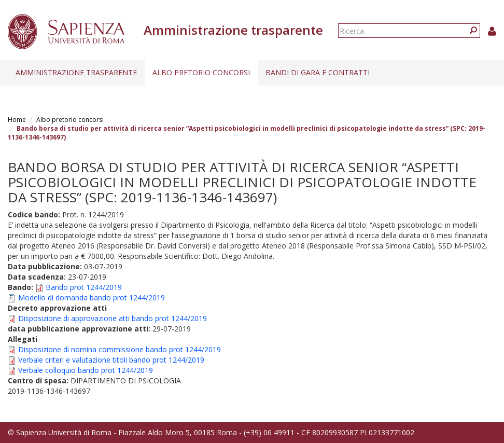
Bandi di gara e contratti (317, 72)
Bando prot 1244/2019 (84, 287)
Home (17, 119)
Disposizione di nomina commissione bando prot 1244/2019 (119, 349)
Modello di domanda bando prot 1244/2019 (91, 297)
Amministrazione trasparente (76, 72)
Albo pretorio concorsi (201, 72)
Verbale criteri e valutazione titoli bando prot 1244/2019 (111, 360)
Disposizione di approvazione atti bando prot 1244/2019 (112, 318)
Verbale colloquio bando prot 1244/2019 (85, 370)
